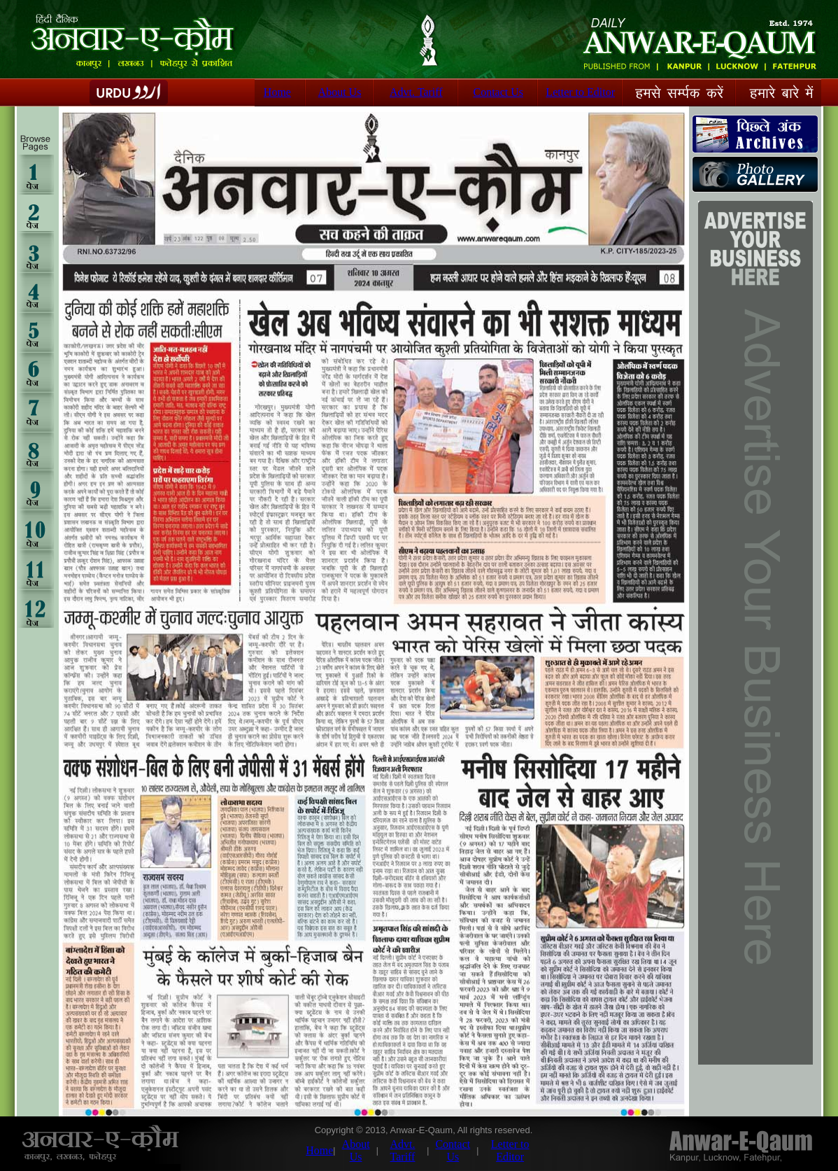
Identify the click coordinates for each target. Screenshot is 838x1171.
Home (277, 92)
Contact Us (498, 92)
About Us (340, 92)
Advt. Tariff (416, 92)
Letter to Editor (580, 92)
